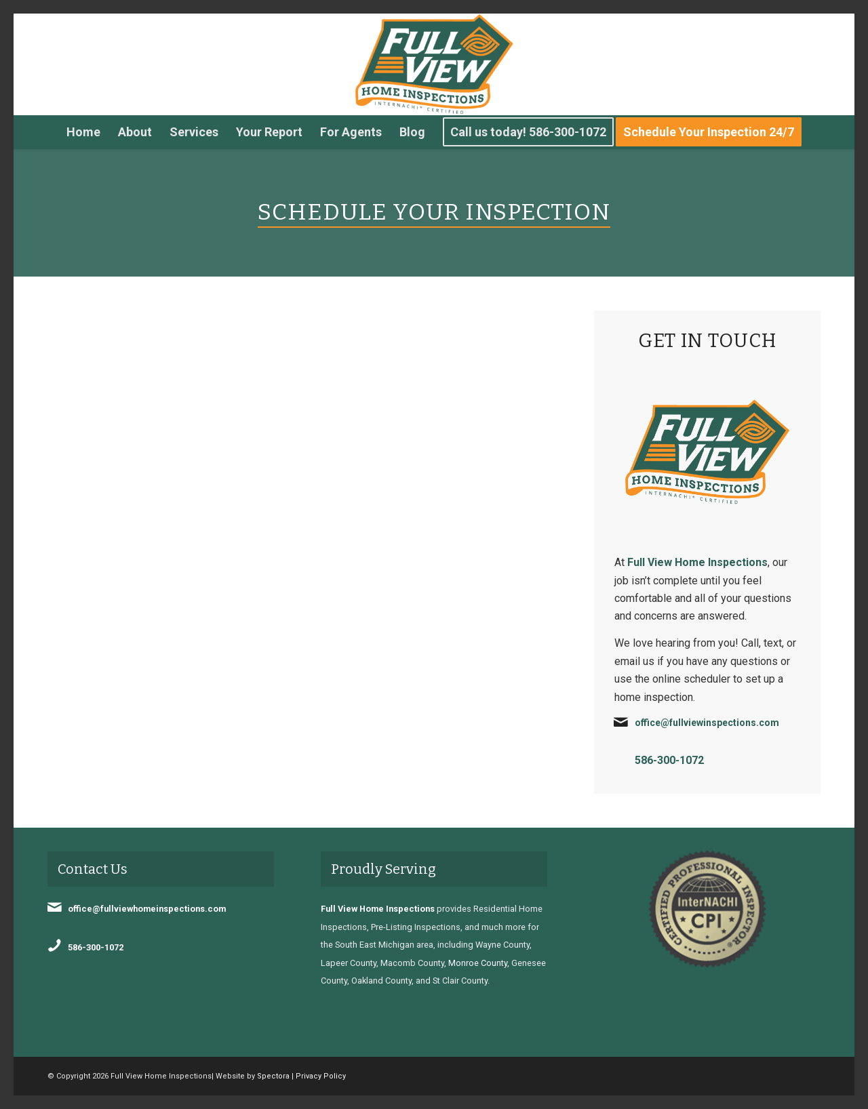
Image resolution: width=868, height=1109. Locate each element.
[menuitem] (83, 132)
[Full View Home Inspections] (434, 64)
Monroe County (477, 963)
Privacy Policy (321, 1076)
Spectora (273, 1076)
